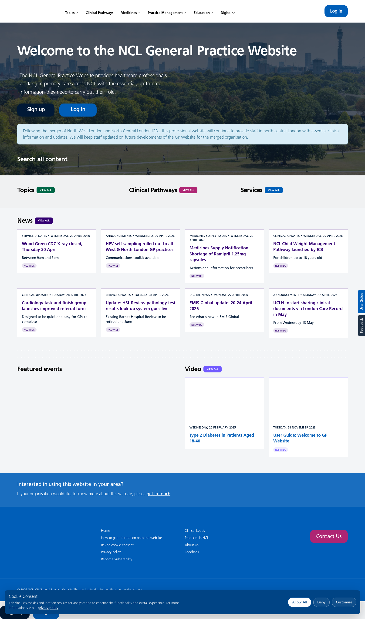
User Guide (361, 302)
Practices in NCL (197, 537)
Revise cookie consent (117, 545)
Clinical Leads (195, 530)
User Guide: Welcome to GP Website (300, 438)
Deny (321, 602)
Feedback (361, 325)
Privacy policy (111, 552)
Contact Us (329, 536)
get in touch (158, 493)
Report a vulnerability (116, 559)
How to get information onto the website (131, 537)
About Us (192, 545)
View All (45, 190)
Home (105, 530)
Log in (336, 11)
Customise (344, 602)
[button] (130, 11)
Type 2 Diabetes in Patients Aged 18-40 (221, 438)
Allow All (299, 602)
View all (44, 220)
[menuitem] (71, 11)
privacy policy (48, 608)
